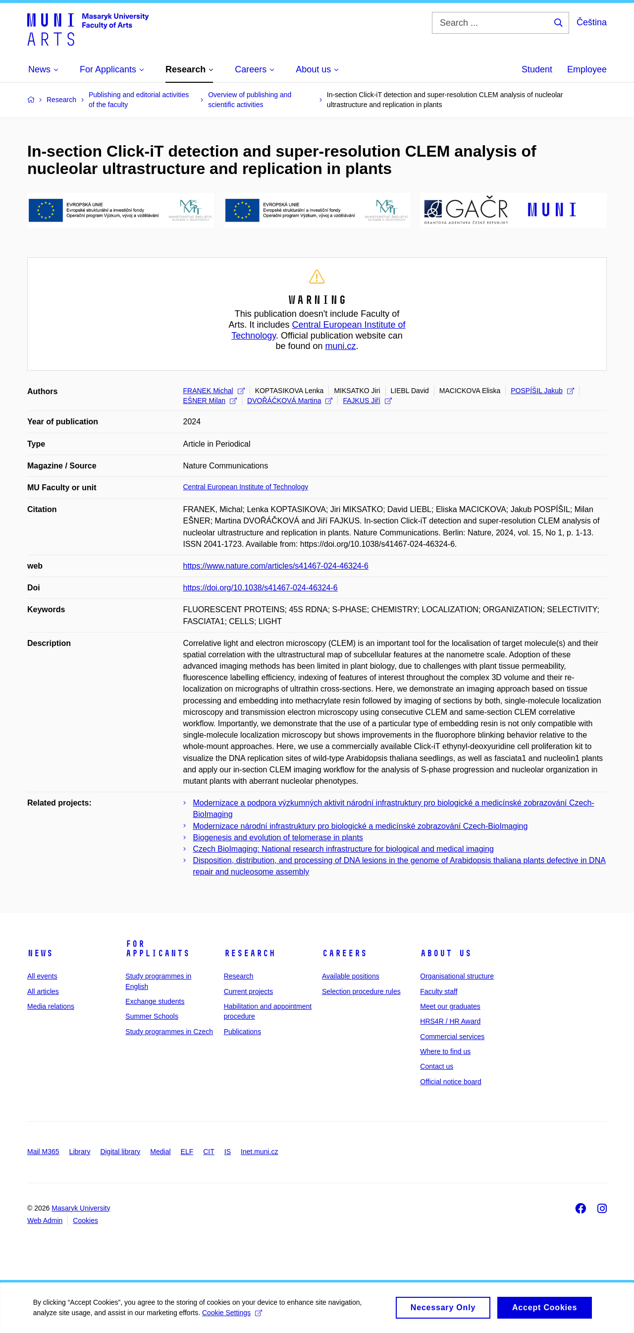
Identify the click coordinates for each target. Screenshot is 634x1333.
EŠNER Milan (210, 401)
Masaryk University (81, 1208)
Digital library (120, 1152)
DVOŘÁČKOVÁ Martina (289, 401)
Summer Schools (151, 1016)
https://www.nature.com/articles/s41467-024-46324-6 (276, 566)
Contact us (436, 1066)
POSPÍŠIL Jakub (542, 391)
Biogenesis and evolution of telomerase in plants (278, 837)
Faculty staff (438, 991)
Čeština (592, 22)
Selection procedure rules (361, 991)
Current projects (248, 991)
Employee (587, 69)
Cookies (85, 1220)
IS (227, 1152)
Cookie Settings (234, 1318)
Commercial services (452, 1037)
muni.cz (340, 346)
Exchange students (154, 1001)
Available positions (350, 976)
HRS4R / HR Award (450, 1021)
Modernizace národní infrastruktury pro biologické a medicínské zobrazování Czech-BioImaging (360, 826)
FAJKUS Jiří (367, 401)
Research (249, 953)
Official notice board (450, 1082)
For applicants (157, 948)
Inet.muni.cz (259, 1152)
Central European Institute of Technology (246, 487)
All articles (43, 991)
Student (537, 69)
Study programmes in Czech (169, 1032)
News (40, 953)
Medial (160, 1152)
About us (446, 953)
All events (42, 976)
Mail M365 (43, 1152)
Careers (344, 953)
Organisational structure (457, 976)
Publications (243, 1032)
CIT (208, 1152)
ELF (187, 1152)
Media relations (50, 1006)
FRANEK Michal (214, 391)
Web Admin (44, 1220)
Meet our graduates (450, 1006)
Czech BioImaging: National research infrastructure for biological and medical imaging (343, 849)
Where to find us (445, 1051)
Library (80, 1152)
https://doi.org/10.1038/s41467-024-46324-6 (260, 587)
